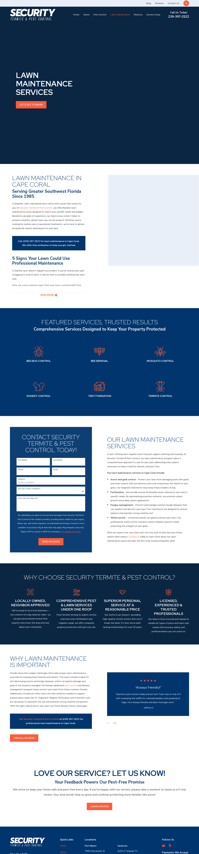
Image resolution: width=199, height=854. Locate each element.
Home (63, 784)
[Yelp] (170, 783)
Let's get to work (31, 73)
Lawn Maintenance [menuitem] (120, 14)
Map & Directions (93, 801)
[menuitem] (14, 848)
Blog (148, 3)
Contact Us (173, 3)
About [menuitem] (86, 14)
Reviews (159, 3)
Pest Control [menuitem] (100, 14)
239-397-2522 (178, 16)
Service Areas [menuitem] (153, 14)
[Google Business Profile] (163, 783)
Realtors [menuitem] (138, 14)
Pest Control (66, 796)
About (63, 790)
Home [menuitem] (76, 14)
